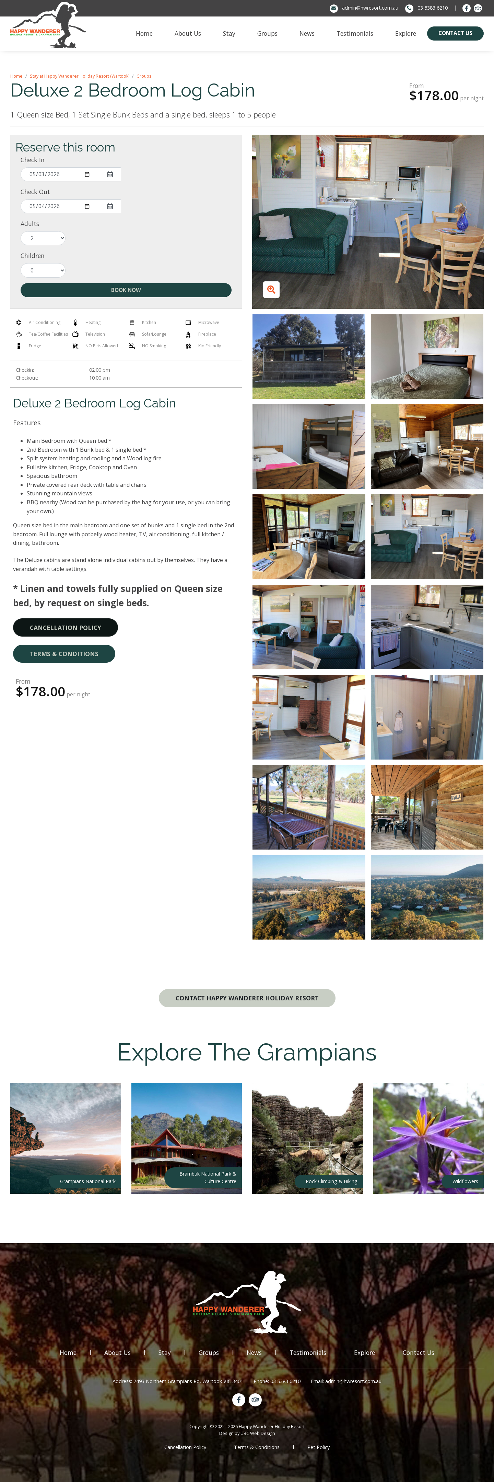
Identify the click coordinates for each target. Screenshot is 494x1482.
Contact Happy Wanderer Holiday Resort (247, 998)
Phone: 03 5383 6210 (277, 1381)
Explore (364, 1352)
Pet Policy (318, 1447)
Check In (33, 160)
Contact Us (418, 1352)
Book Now (126, 290)
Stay (164, 1352)
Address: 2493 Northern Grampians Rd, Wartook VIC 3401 (178, 1381)
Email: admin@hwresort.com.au (346, 1381)
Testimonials (308, 1352)
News (254, 1352)
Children (33, 255)
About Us (117, 1352)
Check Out (35, 192)
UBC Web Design (257, 1433)
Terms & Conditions (64, 654)
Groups (144, 76)
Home (16, 76)
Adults (30, 224)
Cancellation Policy (65, 628)
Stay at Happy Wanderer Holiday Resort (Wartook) (79, 76)
